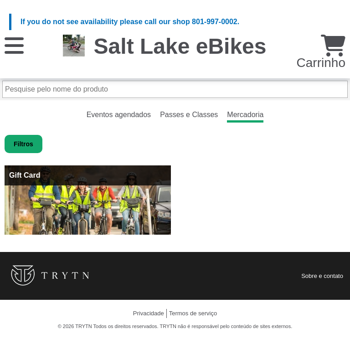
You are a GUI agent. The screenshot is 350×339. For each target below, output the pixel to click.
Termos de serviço (193, 313)
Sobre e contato (322, 275)
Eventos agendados (119, 114)
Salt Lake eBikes (180, 46)
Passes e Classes (189, 114)
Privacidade (148, 313)
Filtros (23, 144)
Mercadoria (245, 114)
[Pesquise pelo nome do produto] (175, 89)
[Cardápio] (14, 45)
